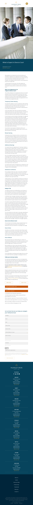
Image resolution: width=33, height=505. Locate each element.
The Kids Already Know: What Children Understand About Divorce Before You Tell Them (15, 296)
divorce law (9, 267)
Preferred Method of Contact (9, 332)
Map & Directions (16, 383)
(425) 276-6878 (16, 395)
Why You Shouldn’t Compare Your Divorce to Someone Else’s (16, 301)
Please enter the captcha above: (10, 350)
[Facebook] (13, 373)
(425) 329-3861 (16, 384)
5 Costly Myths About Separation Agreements (13, 293)
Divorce (6, 289)
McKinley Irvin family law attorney (15, 266)
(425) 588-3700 (16, 406)
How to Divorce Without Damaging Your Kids (13, 303)
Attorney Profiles (16, 482)
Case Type (7, 342)
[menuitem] (12, 503)
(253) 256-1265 (16, 459)
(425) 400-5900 (16, 438)
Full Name (7, 315)
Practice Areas (16, 484)
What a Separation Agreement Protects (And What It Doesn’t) (16, 298)
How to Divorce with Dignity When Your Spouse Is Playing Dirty (16, 299)
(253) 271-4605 (16, 427)
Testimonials (16, 487)
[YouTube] (19, 373)
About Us (16, 477)
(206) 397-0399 (16, 449)
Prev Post (9, 282)
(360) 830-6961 (16, 470)
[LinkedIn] (15, 373)
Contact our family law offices (13, 278)
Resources (16, 489)
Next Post (23, 282)
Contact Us (16, 491)
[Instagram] (17, 373)
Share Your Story (8, 335)
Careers (16, 480)
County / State (7, 325)
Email (6, 322)
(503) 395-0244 (16, 416)
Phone (6, 318)
